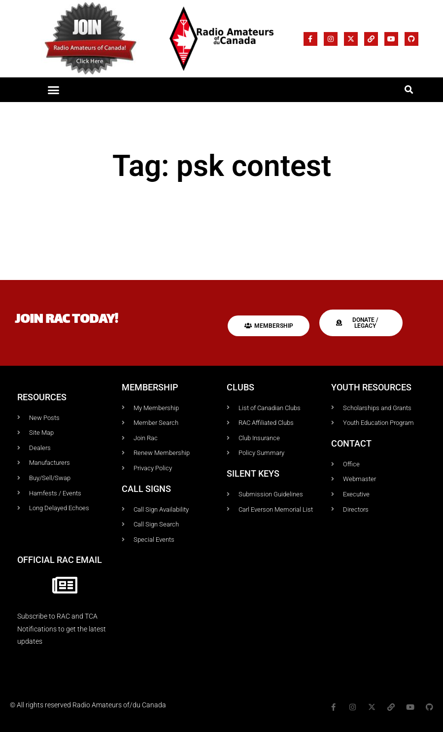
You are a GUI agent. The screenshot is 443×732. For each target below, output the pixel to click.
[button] (53, 89)
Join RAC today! (66, 320)
